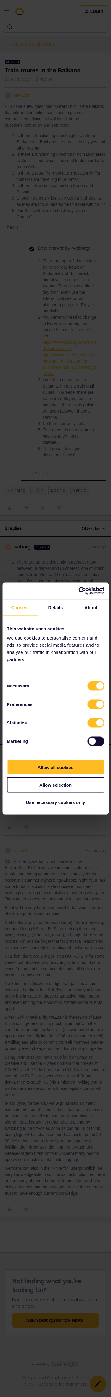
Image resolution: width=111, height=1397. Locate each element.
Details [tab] (55, 607)
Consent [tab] (20, 607)
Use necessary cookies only (55, 802)
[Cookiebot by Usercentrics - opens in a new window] (79, 591)
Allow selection (55, 784)
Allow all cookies (55, 767)
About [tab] (90, 607)
